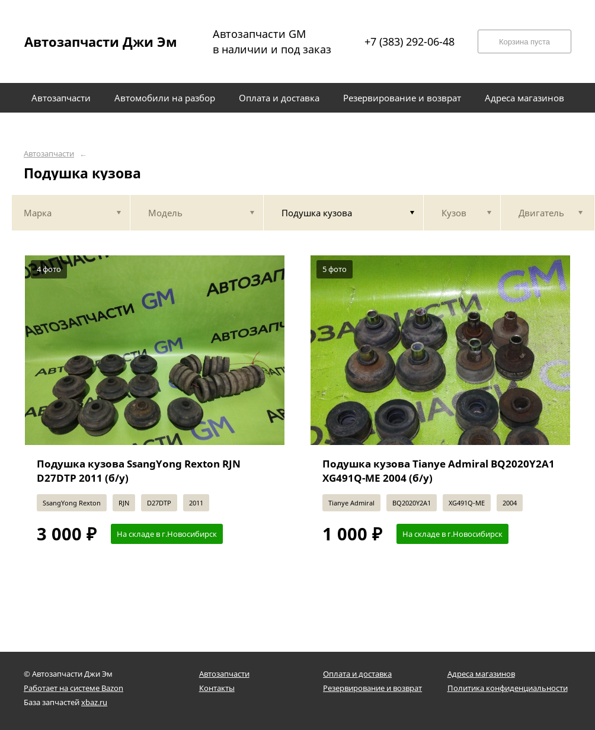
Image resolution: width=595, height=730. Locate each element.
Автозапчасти (49, 154)
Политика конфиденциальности (507, 688)
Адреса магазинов (481, 673)
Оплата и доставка (357, 673)
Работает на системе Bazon (73, 688)
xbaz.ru (94, 702)
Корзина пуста (524, 41)
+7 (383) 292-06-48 (409, 41)
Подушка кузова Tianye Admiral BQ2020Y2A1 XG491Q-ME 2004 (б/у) (438, 471)
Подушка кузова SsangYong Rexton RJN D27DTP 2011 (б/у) (139, 471)
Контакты (217, 688)
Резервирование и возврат (372, 688)
